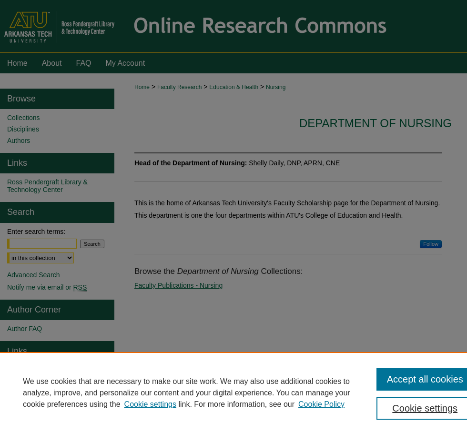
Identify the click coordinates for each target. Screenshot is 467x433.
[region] (233, 392)
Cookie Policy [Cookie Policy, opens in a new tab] (321, 404)
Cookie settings (150, 404)
